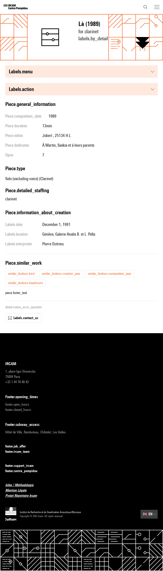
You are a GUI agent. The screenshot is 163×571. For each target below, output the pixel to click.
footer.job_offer (18, 446)
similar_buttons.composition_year (109, 274)
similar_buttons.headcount (25, 283)
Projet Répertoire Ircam (23, 495)
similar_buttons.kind (21, 274)
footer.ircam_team (20, 451)
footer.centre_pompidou (24, 471)
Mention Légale (18, 490)
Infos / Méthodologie (22, 485)
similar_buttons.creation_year (61, 274)
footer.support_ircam (22, 466)
